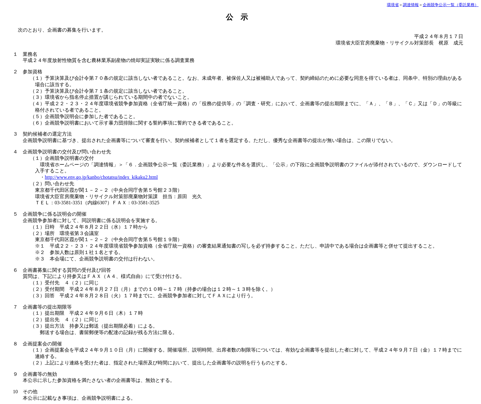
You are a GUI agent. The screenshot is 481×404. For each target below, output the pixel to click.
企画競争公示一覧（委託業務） (451, 4)
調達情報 (411, 4)
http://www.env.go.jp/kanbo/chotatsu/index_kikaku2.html (101, 177)
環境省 (393, 4)
